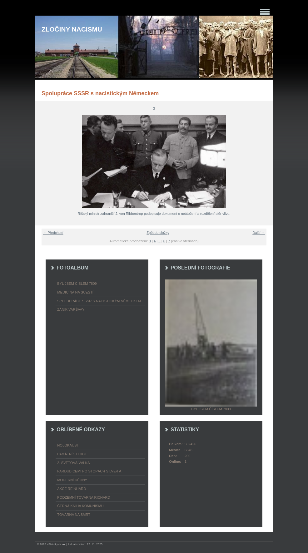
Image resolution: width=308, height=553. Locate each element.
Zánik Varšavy (70, 309)
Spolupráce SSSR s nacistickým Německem (99, 301)
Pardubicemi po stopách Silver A (89, 471)
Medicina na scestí (75, 292)
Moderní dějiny (72, 480)
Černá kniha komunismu (80, 506)
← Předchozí (53, 233)
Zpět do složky (158, 233)
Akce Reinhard (71, 489)
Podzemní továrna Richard (83, 497)
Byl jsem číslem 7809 (77, 283)
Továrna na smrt (73, 514)
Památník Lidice (72, 454)
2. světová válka (73, 463)
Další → (258, 233)
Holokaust (68, 445)
